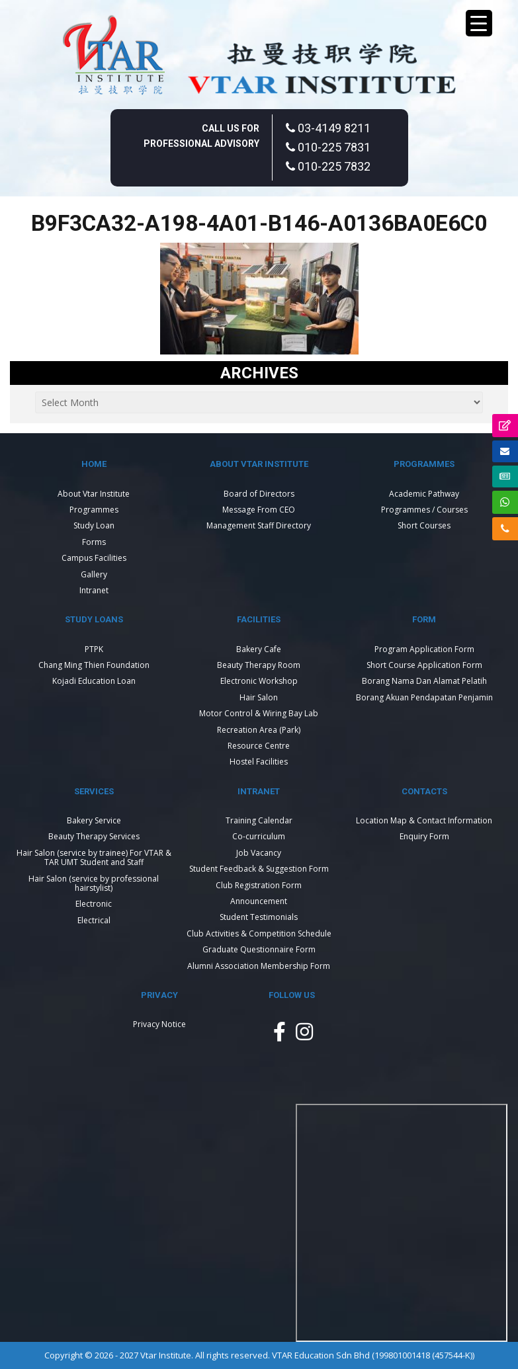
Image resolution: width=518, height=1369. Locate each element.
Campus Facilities (94, 557)
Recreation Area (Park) (258, 729)
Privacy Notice (159, 1024)
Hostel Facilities (259, 761)
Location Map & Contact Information (424, 820)
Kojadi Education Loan (94, 680)
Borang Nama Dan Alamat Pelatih (424, 680)
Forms (94, 542)
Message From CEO (258, 509)
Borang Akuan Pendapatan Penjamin (424, 697)
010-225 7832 (328, 166)
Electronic (93, 903)
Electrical (93, 920)
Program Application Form (424, 649)
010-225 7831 (328, 147)
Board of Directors (259, 493)
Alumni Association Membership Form (258, 966)
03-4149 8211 (328, 128)
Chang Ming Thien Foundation (94, 665)
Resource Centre (259, 745)
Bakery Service (94, 820)
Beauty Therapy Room (258, 665)
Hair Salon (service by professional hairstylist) (93, 883)
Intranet (93, 590)
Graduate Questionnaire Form (259, 949)
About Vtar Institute (94, 493)
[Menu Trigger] (479, 23)
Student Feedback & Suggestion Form (259, 868)
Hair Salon (258, 697)
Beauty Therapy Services (94, 836)
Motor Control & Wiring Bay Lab (258, 713)
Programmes (93, 509)
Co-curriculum (258, 836)
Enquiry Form (424, 836)
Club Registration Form (259, 885)
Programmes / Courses (424, 509)
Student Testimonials (259, 917)
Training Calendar (259, 820)
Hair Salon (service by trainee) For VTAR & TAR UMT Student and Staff (94, 857)
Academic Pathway (424, 493)
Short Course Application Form (424, 665)
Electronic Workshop (259, 680)
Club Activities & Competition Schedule (259, 933)
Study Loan (93, 525)
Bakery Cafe (258, 649)
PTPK (94, 649)
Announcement (258, 901)
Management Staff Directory (258, 525)
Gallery (94, 574)
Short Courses (424, 525)
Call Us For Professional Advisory (201, 135)
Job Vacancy (258, 852)
